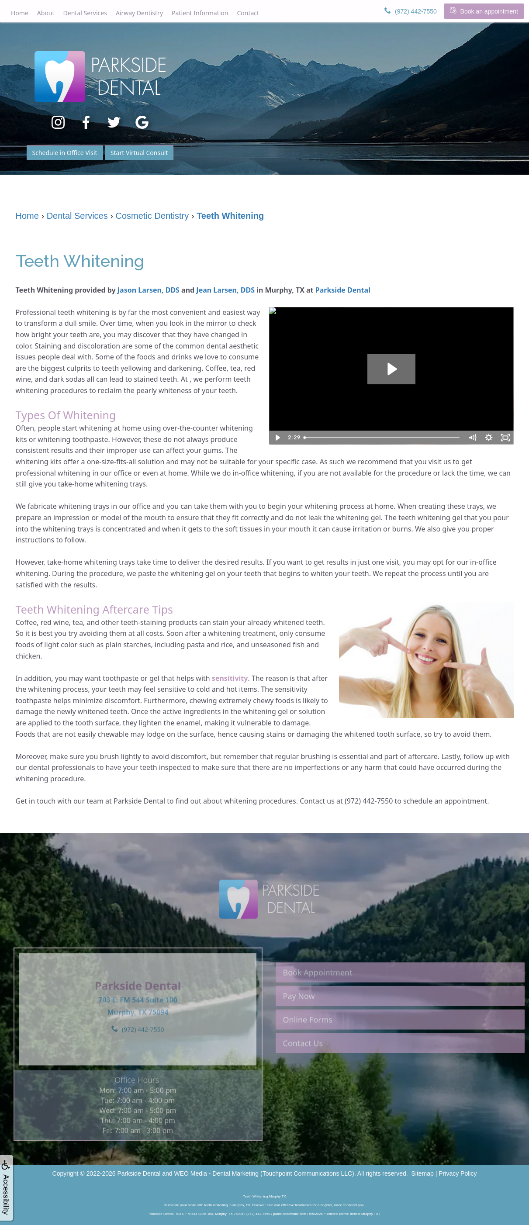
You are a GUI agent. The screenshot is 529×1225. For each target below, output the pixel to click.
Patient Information (200, 13)
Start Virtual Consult (139, 152)
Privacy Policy (458, 1173)
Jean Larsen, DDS (225, 290)
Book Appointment (318, 986)
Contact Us (303, 1057)
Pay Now (299, 1010)
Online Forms (308, 1033)
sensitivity (230, 678)
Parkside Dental (342, 290)
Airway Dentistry (139, 13)
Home (19, 13)
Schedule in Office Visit (64, 152)
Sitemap (422, 1173)
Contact (248, 13)
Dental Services (85, 13)
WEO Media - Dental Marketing (216, 1173)
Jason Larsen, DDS (149, 290)
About (46, 13)
